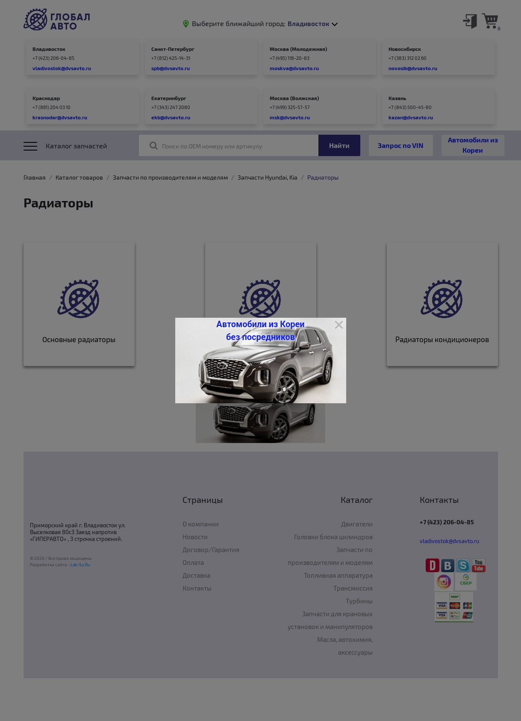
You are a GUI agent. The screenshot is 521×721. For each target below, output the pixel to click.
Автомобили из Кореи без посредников (260, 330)
